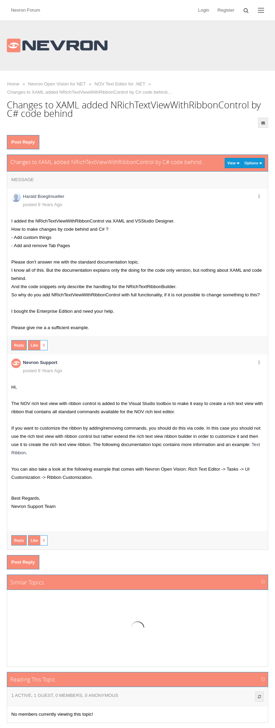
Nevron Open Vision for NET (57, 83)
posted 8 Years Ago (42, 204)
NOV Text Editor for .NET (119, 83)
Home (13, 83)
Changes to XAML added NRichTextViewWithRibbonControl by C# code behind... (89, 92)
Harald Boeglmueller (43, 196)
